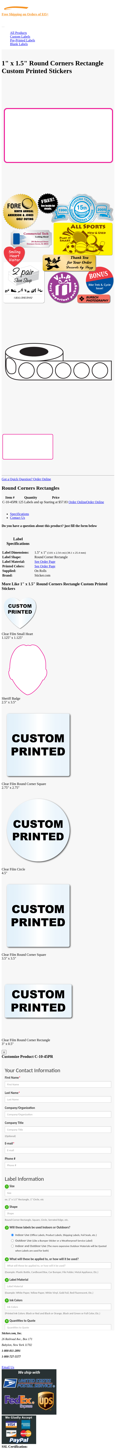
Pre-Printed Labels (22, 40)
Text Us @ (16, 1362)
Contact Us (17, 517)
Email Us (8, 1367)
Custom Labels (20, 36)
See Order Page (44, 561)
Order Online (41, 479)
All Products (18, 33)
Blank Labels (19, 44)
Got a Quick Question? (17, 479)
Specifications (19, 514)
